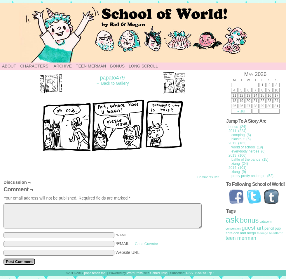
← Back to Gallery (112, 83)
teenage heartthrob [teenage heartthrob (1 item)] (270, 233)
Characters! (34, 66)
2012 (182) (237, 143)
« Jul (241, 111)
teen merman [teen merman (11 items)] (241, 238)
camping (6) (241, 135)
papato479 (112, 78)
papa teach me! (95, 273)
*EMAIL (137, 243)
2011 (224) (237, 131)
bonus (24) (237, 127)
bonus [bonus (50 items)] (249, 220)
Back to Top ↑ (204, 273)
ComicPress (158, 273)
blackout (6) (241, 139)
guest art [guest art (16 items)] (253, 228)
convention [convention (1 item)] (233, 228)
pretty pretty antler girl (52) (252, 176)
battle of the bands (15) (249, 159)
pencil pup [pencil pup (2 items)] (272, 228)
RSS (189, 273)
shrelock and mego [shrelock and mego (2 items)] (241, 233)
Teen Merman (91, 66)
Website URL (127, 252)
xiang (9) (238, 172)
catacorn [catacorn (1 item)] (266, 221)
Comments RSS (208, 177)
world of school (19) (247, 147)
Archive (63, 66)
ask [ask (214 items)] (232, 219)
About (9, 66)
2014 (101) (237, 168)
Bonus (117, 66)
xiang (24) (239, 164)
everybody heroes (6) (248, 151)
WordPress (135, 273)
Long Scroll (143, 66)
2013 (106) (237, 155)
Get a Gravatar (146, 244)
